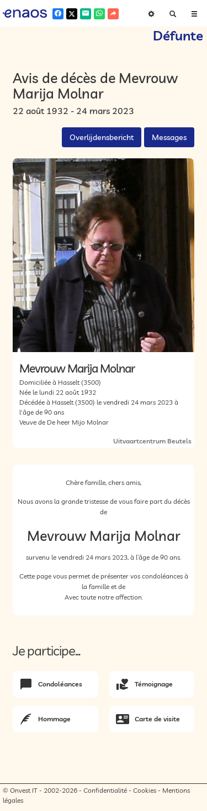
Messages (169, 137)
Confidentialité (105, 790)
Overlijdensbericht (102, 137)
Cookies (144, 790)
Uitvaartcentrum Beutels (152, 441)
